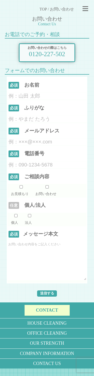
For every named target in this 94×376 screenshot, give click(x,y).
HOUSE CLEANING (47, 330)
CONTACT (47, 317)
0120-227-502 (47, 53)
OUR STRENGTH (47, 350)
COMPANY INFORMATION (47, 360)
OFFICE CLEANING (47, 340)
